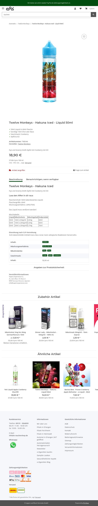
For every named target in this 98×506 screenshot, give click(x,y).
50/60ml (45, 242)
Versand (28, 163)
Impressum (69, 450)
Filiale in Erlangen (44, 427)
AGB (66, 424)
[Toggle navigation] (3, 7)
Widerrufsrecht (71, 434)
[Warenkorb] (89, 8)
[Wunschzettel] (80, 8)
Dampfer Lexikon (43, 455)
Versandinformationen (73, 447)
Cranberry (57, 255)
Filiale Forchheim (43, 430)
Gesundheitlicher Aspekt (46, 459)
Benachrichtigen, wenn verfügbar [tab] (42, 179)
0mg (44, 250)
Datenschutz (70, 427)
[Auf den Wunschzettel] (84, 36)
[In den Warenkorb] (11, 31)
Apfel (50, 255)
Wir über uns (42, 424)
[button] (75, 8)
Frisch (45, 255)
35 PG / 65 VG (47, 246)
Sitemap (68, 440)
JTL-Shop (86, 503)
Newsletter (41, 449)
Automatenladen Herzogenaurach (43, 444)
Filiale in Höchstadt (44, 434)
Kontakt (68, 430)
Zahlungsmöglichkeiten (74, 444)
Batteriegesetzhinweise (74, 437)
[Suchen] (46, 14)
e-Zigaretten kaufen (44, 452)
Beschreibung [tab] (16, 179)
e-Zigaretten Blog (43, 462)
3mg (49, 250)
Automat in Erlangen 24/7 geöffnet (47, 438)
